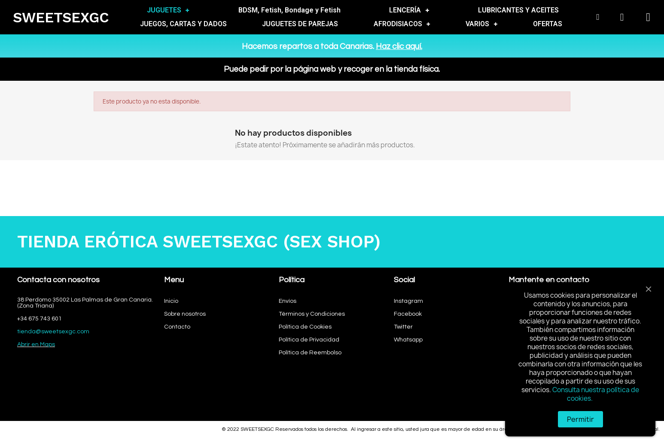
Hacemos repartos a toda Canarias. (332, 46)
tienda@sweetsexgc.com (53, 332)
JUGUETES (168, 10)
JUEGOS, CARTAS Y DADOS (183, 24)
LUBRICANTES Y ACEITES (518, 10)
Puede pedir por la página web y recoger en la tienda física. (332, 69)
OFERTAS (547, 24)
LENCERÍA (409, 10)
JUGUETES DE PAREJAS (300, 24)
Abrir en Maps (36, 344)
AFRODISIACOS (402, 24)
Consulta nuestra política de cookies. (595, 394)
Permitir (580, 419)
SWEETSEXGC (61, 17)
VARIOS (481, 24)
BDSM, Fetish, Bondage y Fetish (289, 10)
